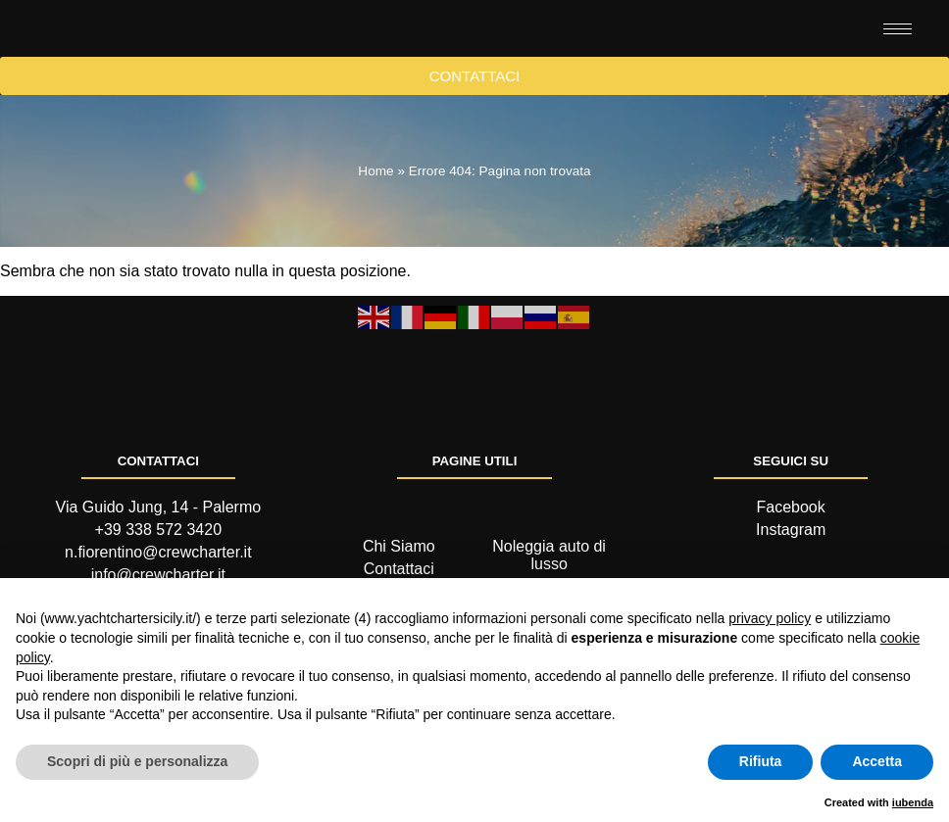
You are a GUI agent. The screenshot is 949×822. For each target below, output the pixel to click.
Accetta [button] (877, 761)
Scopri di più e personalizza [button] (137, 761)
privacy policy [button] (769, 618)
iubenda (912, 802)
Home (375, 228)
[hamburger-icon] (897, 57)
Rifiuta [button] (760, 761)
